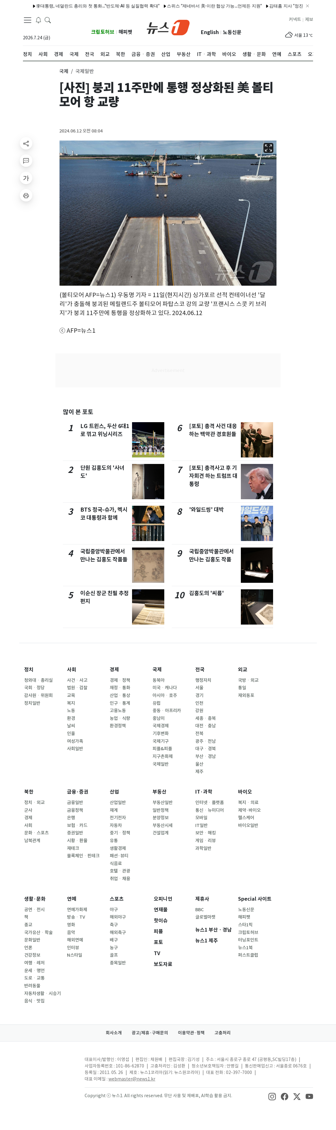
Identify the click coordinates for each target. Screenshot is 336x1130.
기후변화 (161, 733)
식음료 (116, 863)
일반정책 (161, 810)
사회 (71, 669)
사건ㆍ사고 (77, 680)
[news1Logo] (49, 1064)
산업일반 (118, 802)
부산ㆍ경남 (205, 756)
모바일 (201, 817)
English (210, 32)
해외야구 (118, 917)
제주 (199, 771)
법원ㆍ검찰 (77, 688)
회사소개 (114, 1033)
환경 (71, 718)
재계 (114, 810)
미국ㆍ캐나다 (165, 688)
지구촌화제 (163, 756)
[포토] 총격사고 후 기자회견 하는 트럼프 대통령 (213, 476)
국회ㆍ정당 (34, 688)
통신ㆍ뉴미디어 (209, 810)
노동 (71, 710)
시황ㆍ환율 (77, 840)
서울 (199, 688)
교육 (71, 695)
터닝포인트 (248, 940)
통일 (242, 688)
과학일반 (203, 848)
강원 (199, 710)
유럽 (157, 703)
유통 (114, 840)
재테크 (73, 848)
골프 (114, 955)
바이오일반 (248, 825)
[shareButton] (26, 143)
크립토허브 (102, 32)
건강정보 (32, 955)
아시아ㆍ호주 (165, 695)
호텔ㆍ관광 (120, 871)
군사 (28, 810)
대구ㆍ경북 (205, 748)
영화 (71, 925)
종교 (28, 925)
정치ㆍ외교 (34, 802)
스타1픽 (245, 925)
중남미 (159, 718)
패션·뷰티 (119, 856)
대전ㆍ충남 (205, 726)
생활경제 (118, 848)
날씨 (71, 726)
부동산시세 (163, 825)
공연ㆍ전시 (34, 909)
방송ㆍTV (76, 917)
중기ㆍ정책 (120, 833)
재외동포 (246, 695)
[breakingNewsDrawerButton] (38, 19)
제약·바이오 (249, 810)
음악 (71, 932)
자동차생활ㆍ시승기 (42, 993)
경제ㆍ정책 (120, 680)
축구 (114, 925)
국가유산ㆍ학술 (38, 932)
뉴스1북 (245, 947)
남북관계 (32, 840)
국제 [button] (64, 71)
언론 (28, 947)
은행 (71, 817)
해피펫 (125, 32)
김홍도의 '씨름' (206, 593)
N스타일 (74, 955)
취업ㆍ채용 (120, 878)
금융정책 (75, 810)
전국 (200, 669)
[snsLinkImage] (272, 1096)
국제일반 (161, 764)
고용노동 (118, 710)
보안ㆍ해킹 (205, 833)
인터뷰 (73, 947)
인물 (71, 733)
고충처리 (222, 1033)
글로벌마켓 (205, 917)
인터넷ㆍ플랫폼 (209, 802)
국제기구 (161, 741)
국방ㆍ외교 (248, 680)
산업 (114, 792)
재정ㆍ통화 (120, 688)
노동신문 (232, 32)
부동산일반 (163, 802)
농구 (114, 947)
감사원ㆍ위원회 (38, 695)
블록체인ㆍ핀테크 (83, 856)
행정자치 (203, 680)
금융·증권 (77, 792)
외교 (242, 669)
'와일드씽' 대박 (206, 509)
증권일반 (75, 833)
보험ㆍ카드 (77, 825)
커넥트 (295, 19)
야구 (114, 909)
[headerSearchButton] (48, 19)
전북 (199, 733)
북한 (28, 792)
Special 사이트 (255, 899)
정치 (28, 669)
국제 (157, 669)
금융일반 (75, 802)
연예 (71, 899)
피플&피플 (162, 748)
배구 (114, 940)
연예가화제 (77, 909)
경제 (114, 669)
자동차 (116, 825)
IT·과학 (203, 792)
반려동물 (32, 986)
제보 (309, 19)
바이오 (245, 792)
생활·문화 (35, 899)
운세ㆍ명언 (34, 970)
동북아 (159, 680)
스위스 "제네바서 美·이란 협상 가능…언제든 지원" (199, 5)
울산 (199, 764)
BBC (199, 909)
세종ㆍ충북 (205, 718)
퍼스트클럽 (248, 955)
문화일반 (32, 940)
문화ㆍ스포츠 (36, 833)
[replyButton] (26, 160)
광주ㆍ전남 (205, 741)
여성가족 (75, 741)
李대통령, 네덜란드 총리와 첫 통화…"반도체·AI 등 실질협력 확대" (82, 5)
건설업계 (161, 833)
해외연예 (75, 940)
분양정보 (161, 817)
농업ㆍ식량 (120, 718)
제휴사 (202, 899)
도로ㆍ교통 (34, 978)
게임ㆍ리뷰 (205, 840)
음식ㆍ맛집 (34, 1001)
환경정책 (118, 726)
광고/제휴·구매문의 (150, 1033)
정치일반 (32, 703)
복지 (71, 703)
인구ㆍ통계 (120, 703)
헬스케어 (246, 817)
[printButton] (26, 195)
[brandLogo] (168, 26)
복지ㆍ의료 (248, 802)
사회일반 (75, 748)
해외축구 (118, 932)
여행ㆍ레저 (34, 963)
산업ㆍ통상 (120, 695)
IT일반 (201, 825)
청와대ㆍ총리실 (38, 680)
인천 (199, 703)
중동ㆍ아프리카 (167, 710)
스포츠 (117, 899)
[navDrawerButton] (27, 20)
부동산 (159, 792)
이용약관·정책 (191, 1033)
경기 (199, 695)
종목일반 (118, 963)
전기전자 (118, 817)
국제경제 (161, 726)
